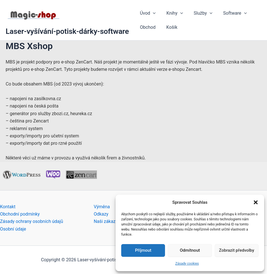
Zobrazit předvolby (236, 250)
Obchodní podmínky (20, 214)
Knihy (172, 13)
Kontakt (8, 206)
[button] (256, 202)
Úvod (147, 13)
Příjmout (143, 250)
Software (229, 13)
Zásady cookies (187, 264)
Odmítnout (190, 250)
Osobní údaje (13, 229)
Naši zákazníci (108, 221)
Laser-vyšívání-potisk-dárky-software (67, 31)
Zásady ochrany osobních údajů (32, 221)
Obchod (147, 27)
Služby (199, 13)
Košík (169, 27)
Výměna (102, 206)
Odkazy (101, 214)
